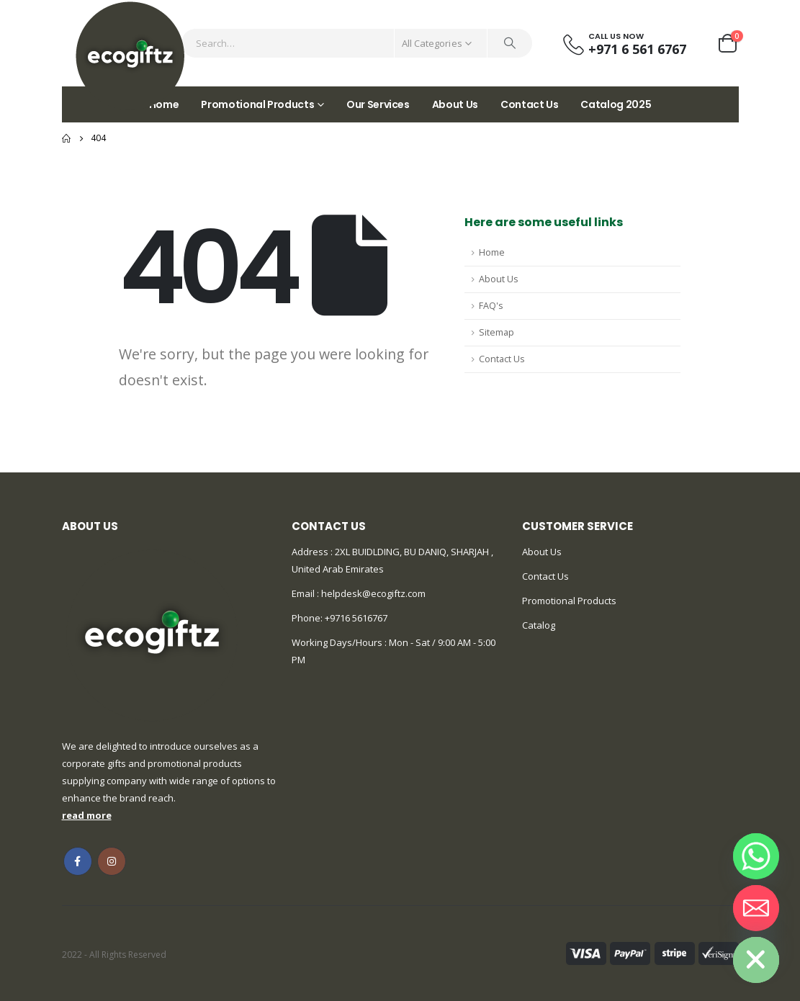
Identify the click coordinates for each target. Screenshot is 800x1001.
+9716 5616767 (356, 617)
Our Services (378, 104)
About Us (455, 104)
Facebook (77, 861)
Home (492, 252)
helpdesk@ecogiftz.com (372, 593)
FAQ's (491, 306)
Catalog (538, 625)
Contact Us (529, 104)
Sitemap (496, 332)
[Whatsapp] (756, 856)
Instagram (111, 861)
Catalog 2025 (615, 104)
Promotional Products (257, 104)
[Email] (756, 908)
